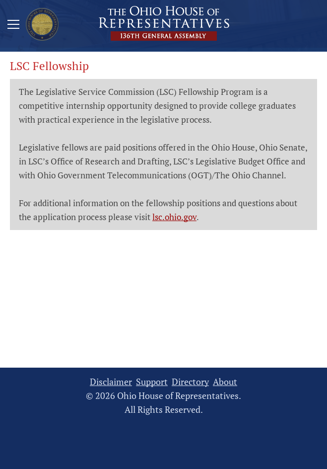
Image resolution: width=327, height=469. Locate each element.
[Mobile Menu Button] (13, 26)
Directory (190, 382)
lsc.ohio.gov (174, 217)
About (225, 382)
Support (152, 382)
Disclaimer (111, 382)
